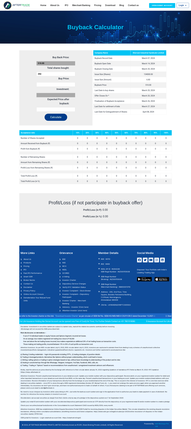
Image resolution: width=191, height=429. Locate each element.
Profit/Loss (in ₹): (93, 209)
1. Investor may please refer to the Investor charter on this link (33, 316)
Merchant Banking (81, 5)
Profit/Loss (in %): (93, 216)
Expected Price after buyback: (58, 101)
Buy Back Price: (60, 57)
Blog (122, 5)
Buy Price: (63, 78)
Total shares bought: (58, 67)
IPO (66, 5)
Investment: (62, 89)
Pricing (97, 5)
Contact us (133, 5)
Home (43, 5)
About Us (54, 5)
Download (110, 5)
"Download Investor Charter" (72, 316)
